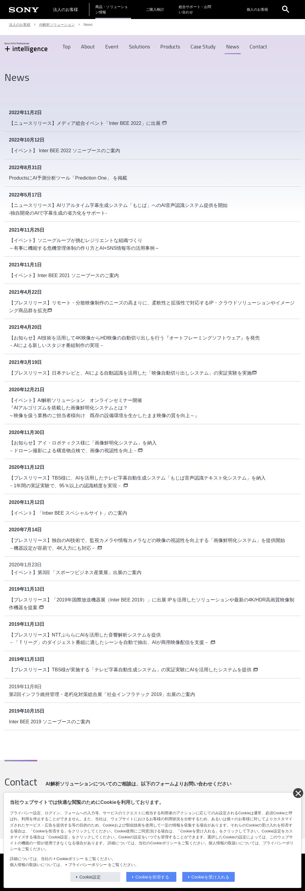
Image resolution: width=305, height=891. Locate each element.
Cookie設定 (90, 877)
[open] (285, 9)
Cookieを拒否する (152, 877)
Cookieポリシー (70, 859)
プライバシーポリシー (87, 865)
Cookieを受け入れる (211, 877)
